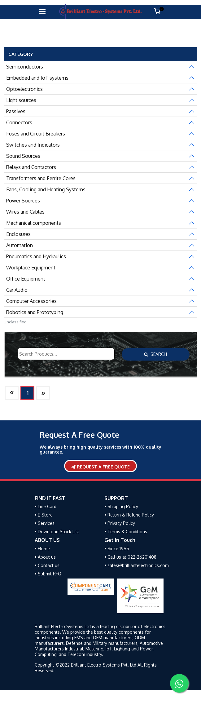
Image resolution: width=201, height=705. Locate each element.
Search (155, 354)
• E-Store (44, 514)
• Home (42, 548)
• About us (45, 557)
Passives (15, 111)
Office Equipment (25, 279)
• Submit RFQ (48, 573)
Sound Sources (23, 156)
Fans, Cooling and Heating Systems (45, 189)
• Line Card (45, 506)
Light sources (21, 100)
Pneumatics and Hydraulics (36, 256)
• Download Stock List (57, 531)
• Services (45, 523)
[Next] (12, 393)
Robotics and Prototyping (34, 312)
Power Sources (23, 200)
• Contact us (47, 565)
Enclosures (18, 234)
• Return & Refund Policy (129, 514)
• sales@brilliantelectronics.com (136, 565)
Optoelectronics (24, 89)
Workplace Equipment (30, 267)
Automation (19, 245)
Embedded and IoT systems (37, 78)
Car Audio (17, 290)
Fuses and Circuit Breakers (35, 134)
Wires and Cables (25, 212)
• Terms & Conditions (125, 531)
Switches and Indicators (33, 145)
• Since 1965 (116, 548)
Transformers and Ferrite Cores (41, 178)
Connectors (19, 122)
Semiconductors (24, 67)
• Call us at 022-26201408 (130, 557)
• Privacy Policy (119, 523)
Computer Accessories (31, 301)
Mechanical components (33, 223)
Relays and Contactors (31, 167)
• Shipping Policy (121, 506)
